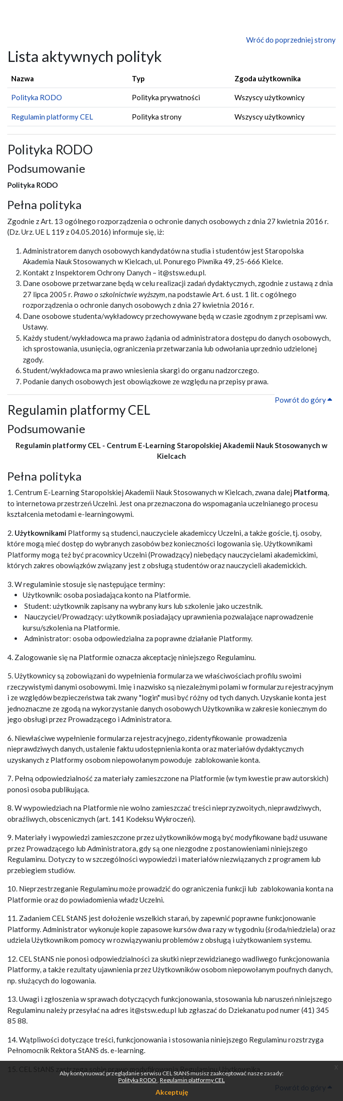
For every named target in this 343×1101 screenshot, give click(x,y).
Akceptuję (172, 1092)
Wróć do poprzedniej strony (291, 39)
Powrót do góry (303, 399)
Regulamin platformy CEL (192, 1080)
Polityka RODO (137, 1080)
